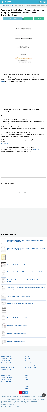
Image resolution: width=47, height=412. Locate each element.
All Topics (27, 388)
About (26, 375)
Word (39, 18)
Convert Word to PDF (6, 356)
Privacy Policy (28, 381)
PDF (28, 18)
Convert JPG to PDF (6, 369)
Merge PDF (27, 358)
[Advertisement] (23, 95)
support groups (37, 149)
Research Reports (6, 187)
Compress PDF (28, 362)
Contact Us (27, 386)
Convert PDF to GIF (6, 379)
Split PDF (27, 356)
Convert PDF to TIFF (6, 381)
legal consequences (17, 140)
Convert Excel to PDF (6, 358)
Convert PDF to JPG (6, 375)
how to (3, 81)
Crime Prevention (21, 76)
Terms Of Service (29, 384)
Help (26, 377)
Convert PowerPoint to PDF (8, 367)
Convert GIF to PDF (6, 362)
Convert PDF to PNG (6, 377)
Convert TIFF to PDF (6, 365)
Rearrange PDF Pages (30, 365)
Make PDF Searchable (30, 367)
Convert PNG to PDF (6, 360)
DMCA (26, 379)
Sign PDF (27, 360)
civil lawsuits (4, 143)
